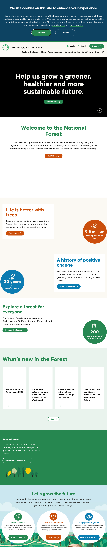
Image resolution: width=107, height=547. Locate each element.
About (43, 53)
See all (54, 420)
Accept (41, 33)
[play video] (99, 111)
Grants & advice (72, 53)
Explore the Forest (30, 53)
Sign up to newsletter (17, 461)
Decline (65, 33)
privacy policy (76, 25)
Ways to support (55, 53)
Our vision (54, 156)
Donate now (53, 102)
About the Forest (69, 287)
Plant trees (15, 234)
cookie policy (58, 25)
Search (82, 47)
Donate (97, 47)
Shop (97, 53)
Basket (103, 52)
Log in (71, 47)
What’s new (87, 53)
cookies (72, 19)
